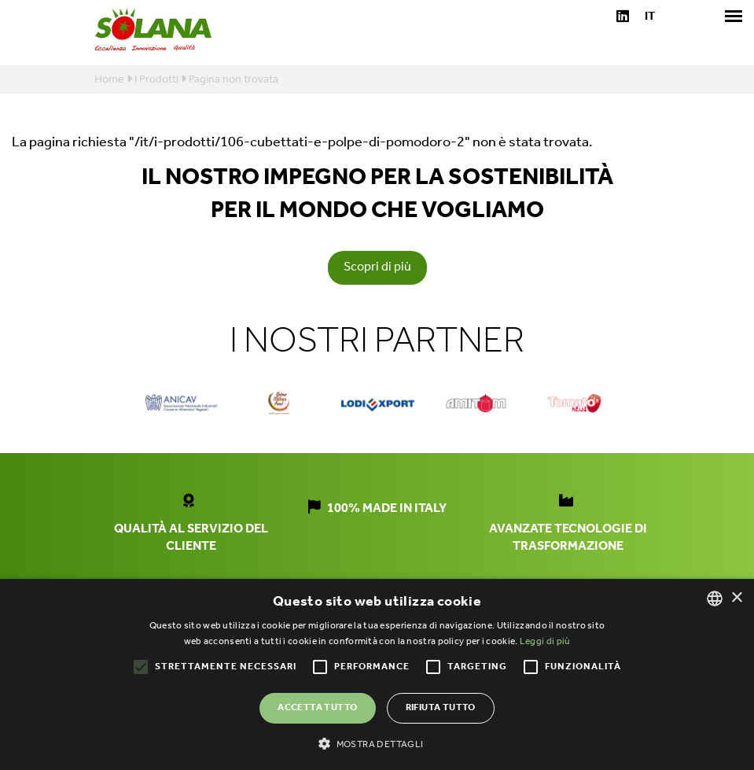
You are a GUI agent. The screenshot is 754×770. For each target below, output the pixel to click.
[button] (376, 743)
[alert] (377, 674)
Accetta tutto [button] (317, 707)
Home (109, 79)
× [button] (736, 598)
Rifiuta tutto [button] (441, 707)
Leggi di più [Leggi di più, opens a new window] (545, 641)
